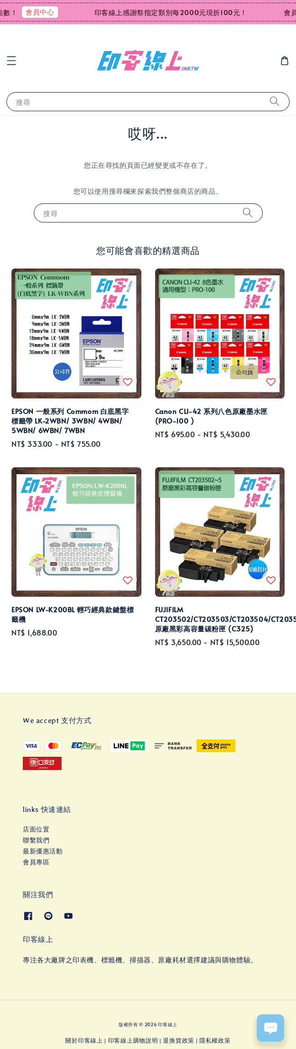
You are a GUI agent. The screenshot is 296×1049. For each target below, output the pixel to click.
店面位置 (36, 829)
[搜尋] (274, 101)
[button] (11, 61)
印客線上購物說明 (133, 1040)
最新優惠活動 (43, 851)
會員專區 (36, 862)
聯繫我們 (36, 840)
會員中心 (45, 11)
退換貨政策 (178, 1040)
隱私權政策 (215, 1040)
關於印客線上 (84, 1040)
